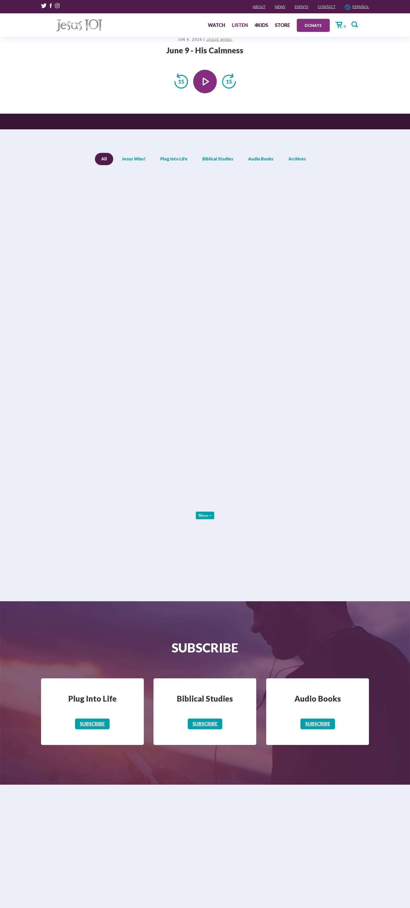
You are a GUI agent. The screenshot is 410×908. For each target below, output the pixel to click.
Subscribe (92, 724)
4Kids (274, 25)
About (241, 6)
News (265, 6)
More (205, 515)
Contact (320, 6)
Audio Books (261, 158)
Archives (297, 158)
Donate (326, 25)
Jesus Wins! (219, 40)
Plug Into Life (173, 158)
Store (295, 25)
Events (290, 6)
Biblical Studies (217, 158)
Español (358, 6)
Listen (253, 25)
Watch (229, 25)
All (104, 158)
